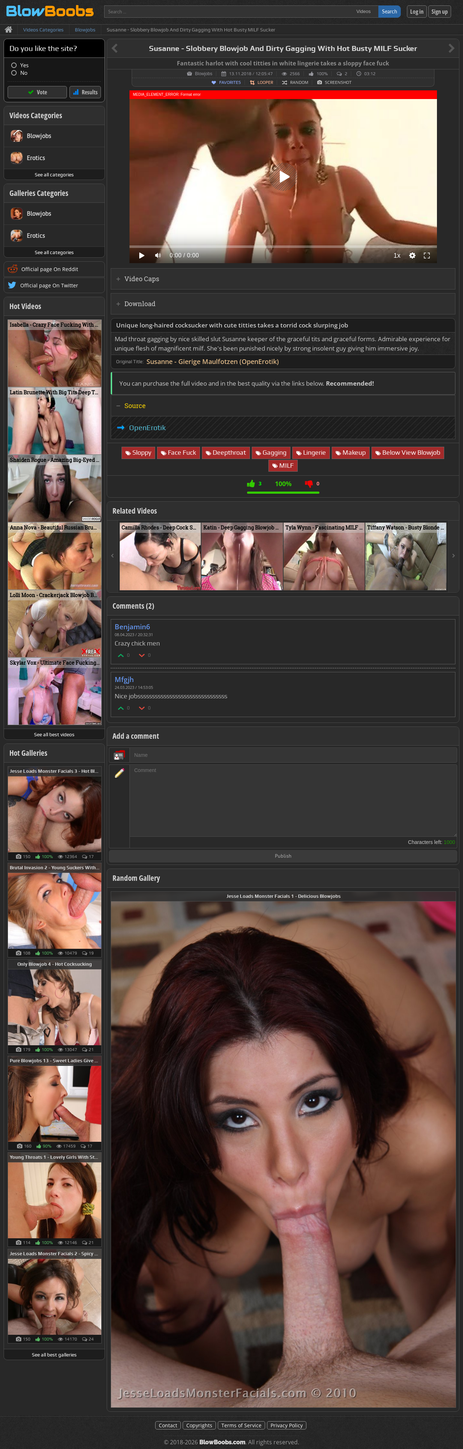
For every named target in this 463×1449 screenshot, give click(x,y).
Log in (417, 12)
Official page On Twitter (49, 285)
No (23, 73)
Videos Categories (35, 115)
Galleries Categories (38, 193)
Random (299, 82)
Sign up (440, 12)
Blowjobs (203, 73)
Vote (42, 92)
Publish (283, 856)
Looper (265, 82)
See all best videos (54, 734)
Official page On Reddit (49, 269)
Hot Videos (25, 306)
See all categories (54, 174)
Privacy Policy (287, 1425)
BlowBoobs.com (222, 1442)
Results (90, 92)
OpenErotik (147, 427)
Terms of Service (241, 1425)
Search (389, 11)
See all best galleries (54, 1355)
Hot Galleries (28, 753)
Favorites (230, 82)
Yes (24, 65)
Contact (168, 1425)
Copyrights (199, 1425)
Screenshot (338, 82)
